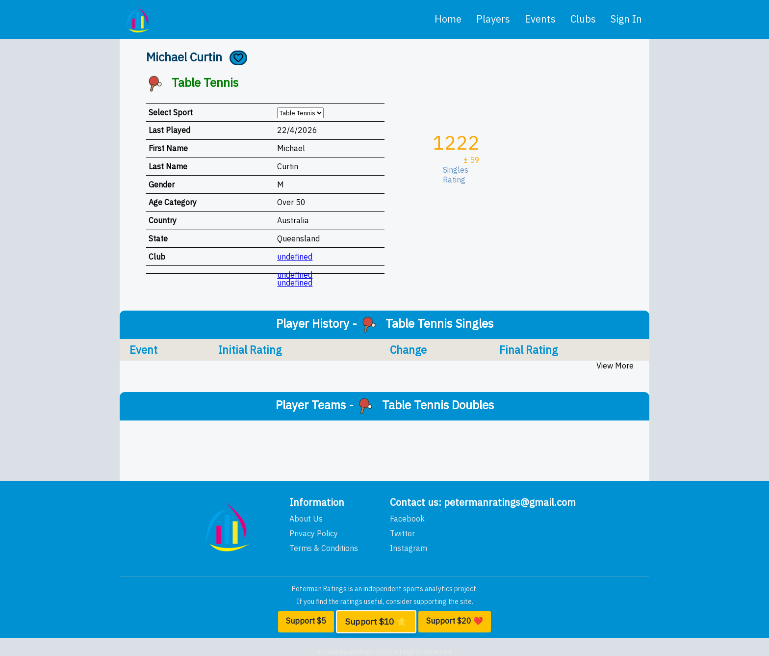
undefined (294, 257)
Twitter (402, 533)
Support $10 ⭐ (376, 621)
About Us (306, 519)
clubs (583, 19)
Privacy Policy (313, 533)
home (448, 19)
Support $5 (306, 621)
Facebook (407, 519)
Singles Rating (457, 174)
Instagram (408, 548)
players (493, 19)
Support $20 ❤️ (454, 621)
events (540, 19)
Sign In (626, 19)
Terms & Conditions (323, 548)
